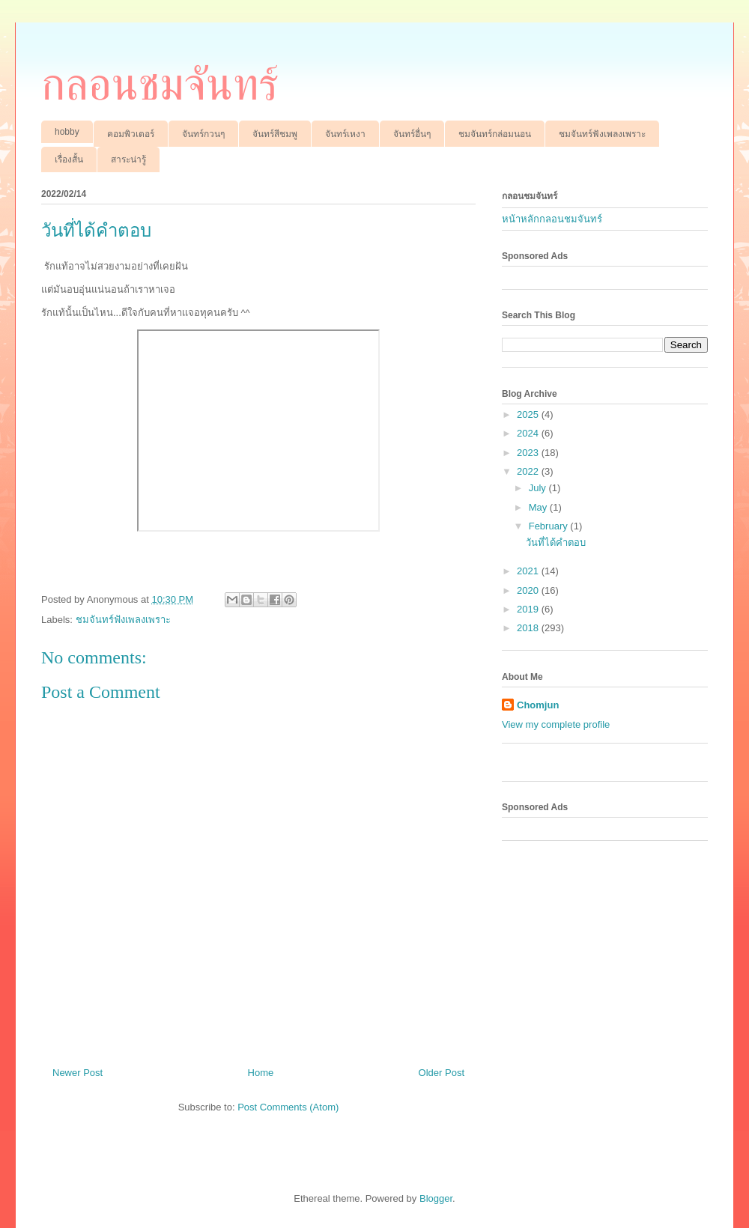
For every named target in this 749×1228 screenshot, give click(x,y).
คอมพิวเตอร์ (130, 134)
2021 (529, 571)
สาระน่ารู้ (128, 159)
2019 (529, 609)
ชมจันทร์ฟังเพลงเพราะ (602, 134)
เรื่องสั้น (69, 159)
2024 (529, 433)
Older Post (441, 1072)
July (539, 487)
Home (261, 1072)
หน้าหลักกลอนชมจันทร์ (552, 219)
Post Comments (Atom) (288, 1107)
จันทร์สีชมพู (274, 134)
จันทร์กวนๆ (203, 134)
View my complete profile (556, 724)
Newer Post (77, 1072)
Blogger (435, 1198)
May (539, 507)
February (550, 526)
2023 (529, 452)
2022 (529, 471)
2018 (529, 627)
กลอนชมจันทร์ (160, 84)
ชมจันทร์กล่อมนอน (494, 134)
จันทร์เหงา (345, 134)
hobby (67, 132)
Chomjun (538, 705)
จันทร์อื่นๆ (412, 134)
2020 (529, 590)
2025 (529, 414)
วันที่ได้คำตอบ (556, 542)
